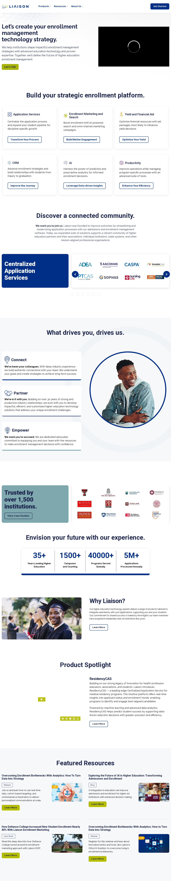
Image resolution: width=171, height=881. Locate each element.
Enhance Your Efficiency (136, 185)
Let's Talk (10, 66)
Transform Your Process (25, 139)
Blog (92, 785)
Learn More (98, 627)
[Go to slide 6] (99, 294)
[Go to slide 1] (72, 294)
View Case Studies (18, 515)
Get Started (159, 6)
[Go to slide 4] (88, 294)
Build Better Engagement (81, 139)
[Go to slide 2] (77, 294)
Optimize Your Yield (134, 139)
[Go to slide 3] (83, 294)
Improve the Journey (23, 185)
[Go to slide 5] (93, 294)
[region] (85, 447)
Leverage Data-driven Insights (84, 185)
